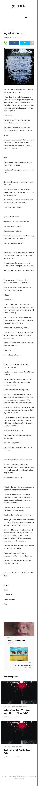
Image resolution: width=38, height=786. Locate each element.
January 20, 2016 (17, 37)
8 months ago (16, 717)
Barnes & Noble (9, 599)
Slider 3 (19, 706)
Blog (5, 706)
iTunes (6, 590)
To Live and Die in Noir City (17, 752)
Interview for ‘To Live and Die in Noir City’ (17, 712)
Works (25, 706)
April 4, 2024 (16, 757)
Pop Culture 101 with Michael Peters (20, 776)
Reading (10, 30)
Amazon (6, 585)
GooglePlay (8, 595)
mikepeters (8, 37)
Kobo (5, 604)
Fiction (6, 30)
